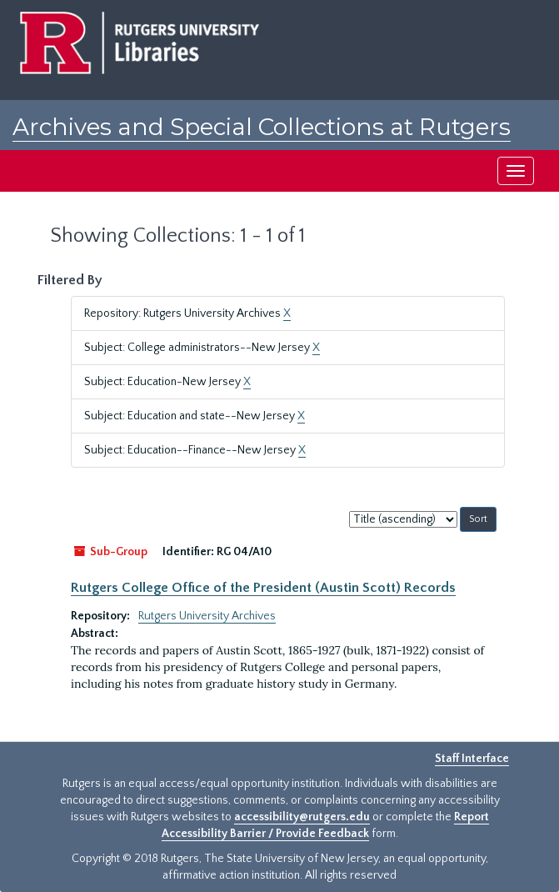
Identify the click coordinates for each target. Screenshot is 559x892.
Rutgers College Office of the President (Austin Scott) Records (263, 587)
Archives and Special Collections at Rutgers (261, 127)
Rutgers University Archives (207, 616)
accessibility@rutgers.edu (302, 817)
